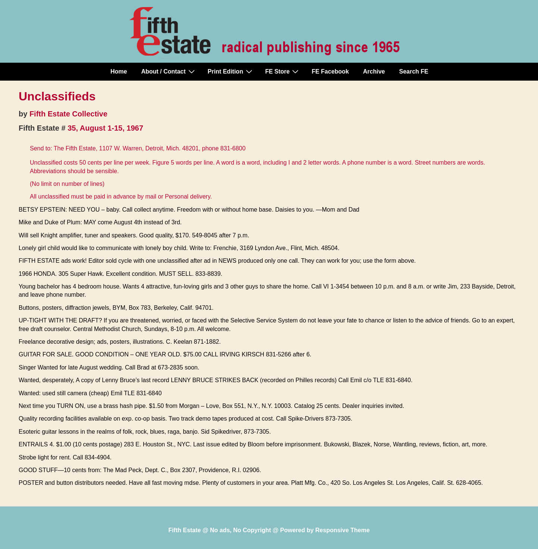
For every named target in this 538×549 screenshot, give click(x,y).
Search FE (413, 71)
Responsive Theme (342, 530)
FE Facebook (330, 71)
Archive (374, 71)
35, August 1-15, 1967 (105, 128)
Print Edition (231, 71)
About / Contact (168, 71)
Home (118, 71)
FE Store (283, 71)
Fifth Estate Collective (68, 114)
